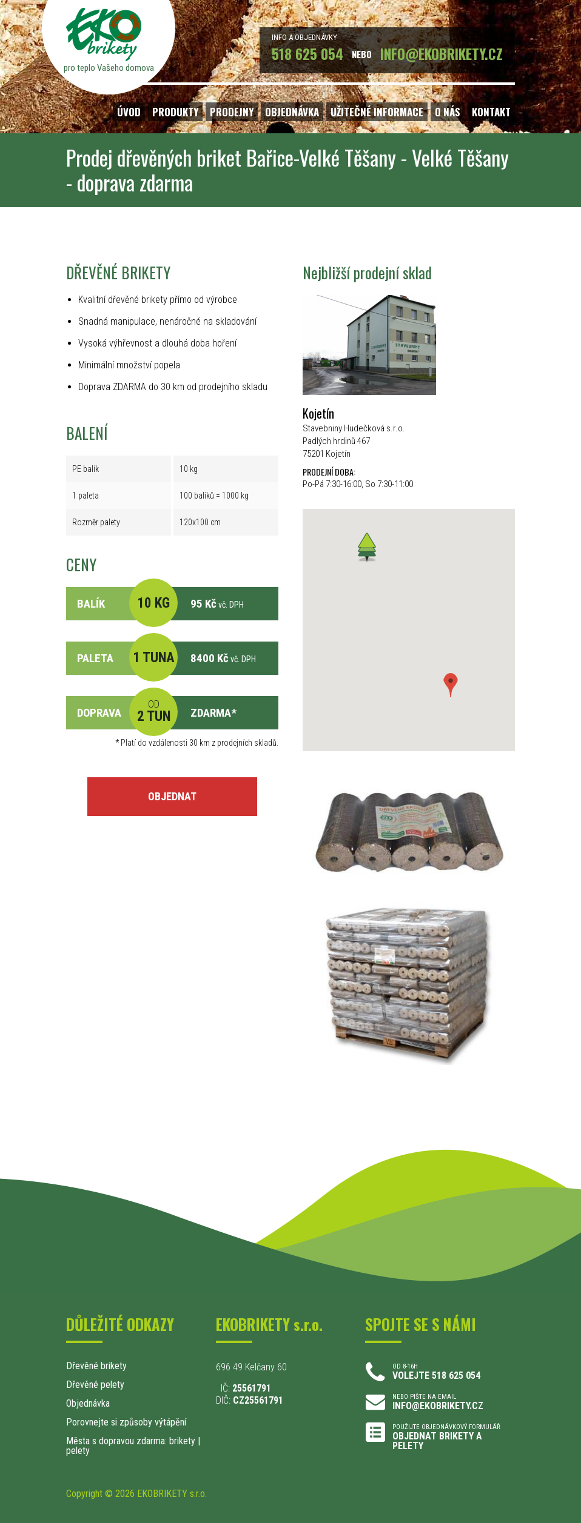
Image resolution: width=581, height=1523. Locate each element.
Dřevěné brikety (96, 1366)
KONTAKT (491, 111)
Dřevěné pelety (95, 1384)
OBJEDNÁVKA (292, 111)
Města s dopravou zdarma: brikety (130, 1441)
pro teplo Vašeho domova (109, 67)
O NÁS (447, 111)
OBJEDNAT (172, 796)
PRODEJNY (232, 111)
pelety (78, 1450)
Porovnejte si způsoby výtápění (126, 1422)
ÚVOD (129, 111)
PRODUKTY (175, 111)
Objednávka (88, 1403)
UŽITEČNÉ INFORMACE (377, 111)
